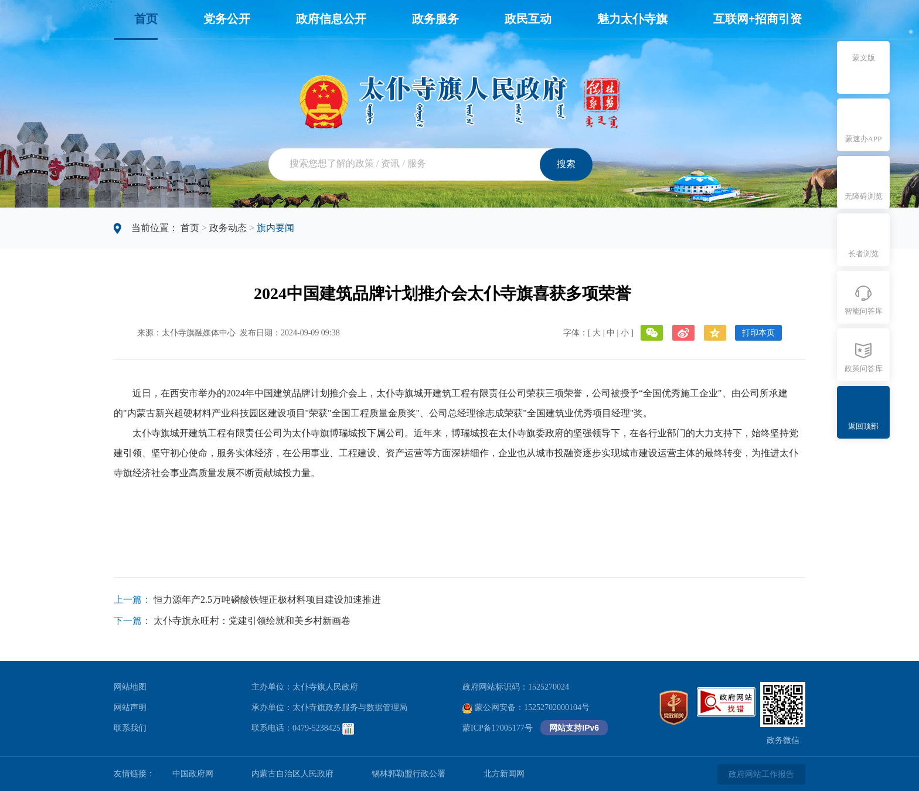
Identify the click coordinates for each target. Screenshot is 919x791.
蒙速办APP (863, 138)
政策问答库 (864, 368)
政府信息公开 (331, 18)
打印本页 (758, 332)
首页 (146, 18)
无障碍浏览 (864, 196)
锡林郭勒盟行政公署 (408, 773)
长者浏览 (863, 253)
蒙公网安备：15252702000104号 (526, 707)
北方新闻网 (504, 773)
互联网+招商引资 (757, 18)
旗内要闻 (275, 228)
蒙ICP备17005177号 (497, 728)
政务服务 (435, 18)
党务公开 (226, 18)
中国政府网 (192, 773)
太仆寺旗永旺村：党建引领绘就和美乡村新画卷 (252, 621)
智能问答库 (864, 311)
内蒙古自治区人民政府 (292, 773)
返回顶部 (863, 426)
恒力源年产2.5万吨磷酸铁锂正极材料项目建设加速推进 (267, 600)
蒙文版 (863, 57)
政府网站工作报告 (761, 774)
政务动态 (228, 228)
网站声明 (130, 707)
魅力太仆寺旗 (632, 18)
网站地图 (130, 687)
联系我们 (130, 728)
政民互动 (528, 18)
